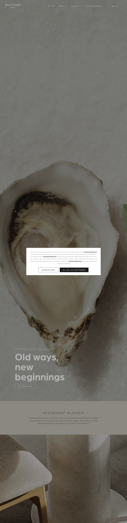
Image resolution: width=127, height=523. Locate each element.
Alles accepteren (74, 270)
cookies (83, 254)
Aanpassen (48, 270)
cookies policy (47, 259)
